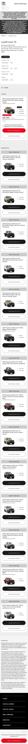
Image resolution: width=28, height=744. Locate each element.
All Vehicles (5, 57)
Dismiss (23, 731)
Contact (7, 725)
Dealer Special (7, 115)
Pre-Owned (8, 714)
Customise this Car (14, 174)
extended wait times (17, 31)
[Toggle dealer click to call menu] (2, 8)
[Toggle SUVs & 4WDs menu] (22, 704)
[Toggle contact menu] (22, 714)
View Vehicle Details (14, 136)
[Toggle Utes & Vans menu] (22, 709)
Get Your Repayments (14, 130)
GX (11, 68)
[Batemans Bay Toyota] (3, 3)
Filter (6, 88)
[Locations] (6, 8)
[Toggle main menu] (25, 8)
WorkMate (5, 62)
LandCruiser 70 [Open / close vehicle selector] (8, 35)
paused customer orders (14, 32)
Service (6, 720)
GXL (12, 62)
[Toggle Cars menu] (22, 698)
